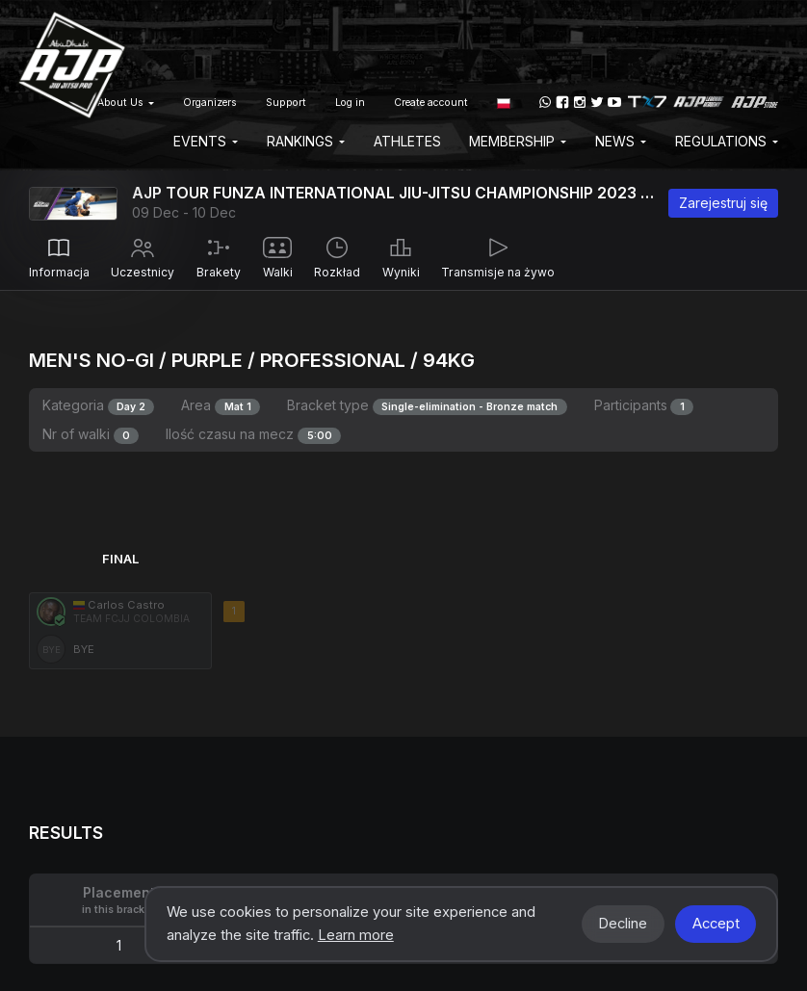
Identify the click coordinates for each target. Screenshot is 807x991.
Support (286, 102)
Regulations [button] (726, 141)
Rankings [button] (306, 141)
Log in (350, 102)
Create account (431, 102)
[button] (503, 102)
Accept (716, 923)
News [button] (620, 141)
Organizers (210, 102)
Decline (622, 923)
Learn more (356, 935)
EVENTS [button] (205, 141)
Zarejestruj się (723, 203)
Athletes (407, 141)
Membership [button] (517, 141)
